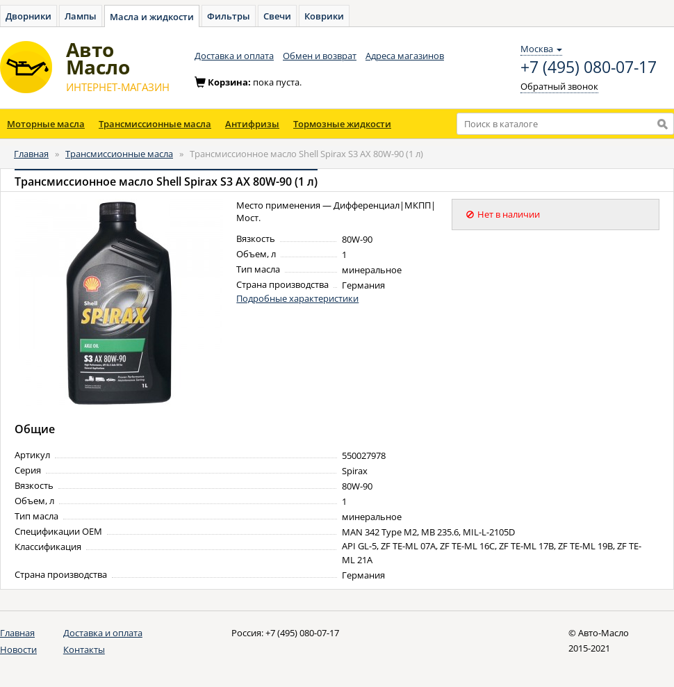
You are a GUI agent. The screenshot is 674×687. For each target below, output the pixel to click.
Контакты (84, 649)
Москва (541, 48)
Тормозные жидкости (342, 124)
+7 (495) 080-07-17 (588, 67)
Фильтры (228, 16)
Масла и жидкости (152, 16)
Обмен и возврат (319, 55)
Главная (31, 153)
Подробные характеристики (297, 298)
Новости (18, 649)
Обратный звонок (559, 86)
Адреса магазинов (404, 55)
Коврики (324, 16)
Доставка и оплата (234, 55)
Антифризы (252, 124)
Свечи (277, 16)
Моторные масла (46, 124)
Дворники (28, 16)
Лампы (81, 16)
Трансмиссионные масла (155, 124)
